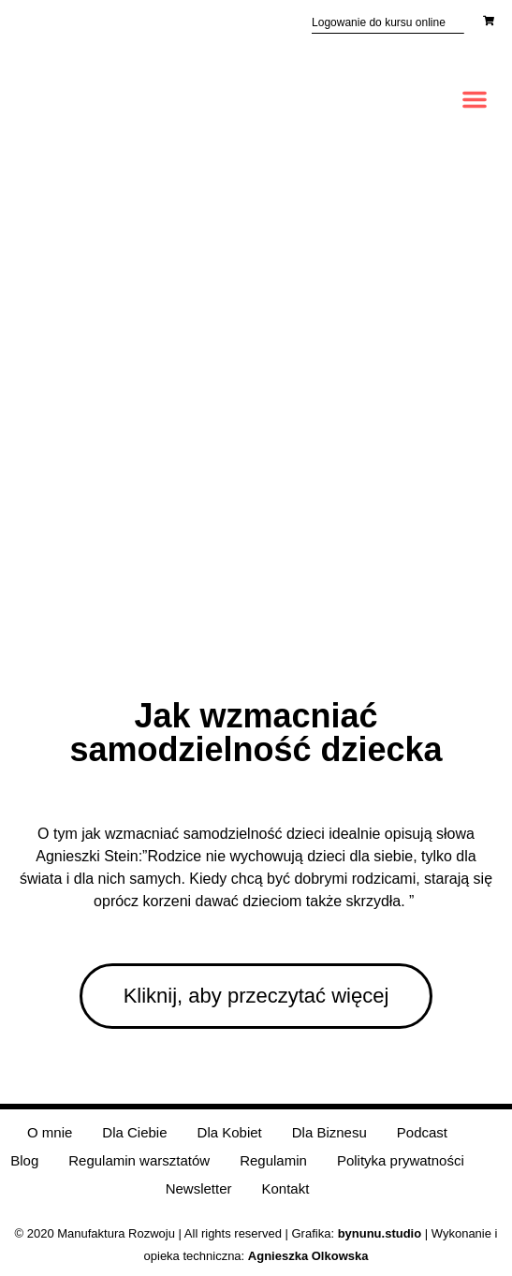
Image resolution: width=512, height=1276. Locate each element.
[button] (474, 99)
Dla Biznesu (329, 1132)
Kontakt (285, 1188)
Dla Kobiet (229, 1132)
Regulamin (273, 1160)
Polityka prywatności (400, 1160)
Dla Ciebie (134, 1132)
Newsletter (199, 1188)
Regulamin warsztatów (139, 1160)
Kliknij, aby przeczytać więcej (256, 995)
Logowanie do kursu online (379, 22)
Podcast (422, 1132)
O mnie (49, 1132)
